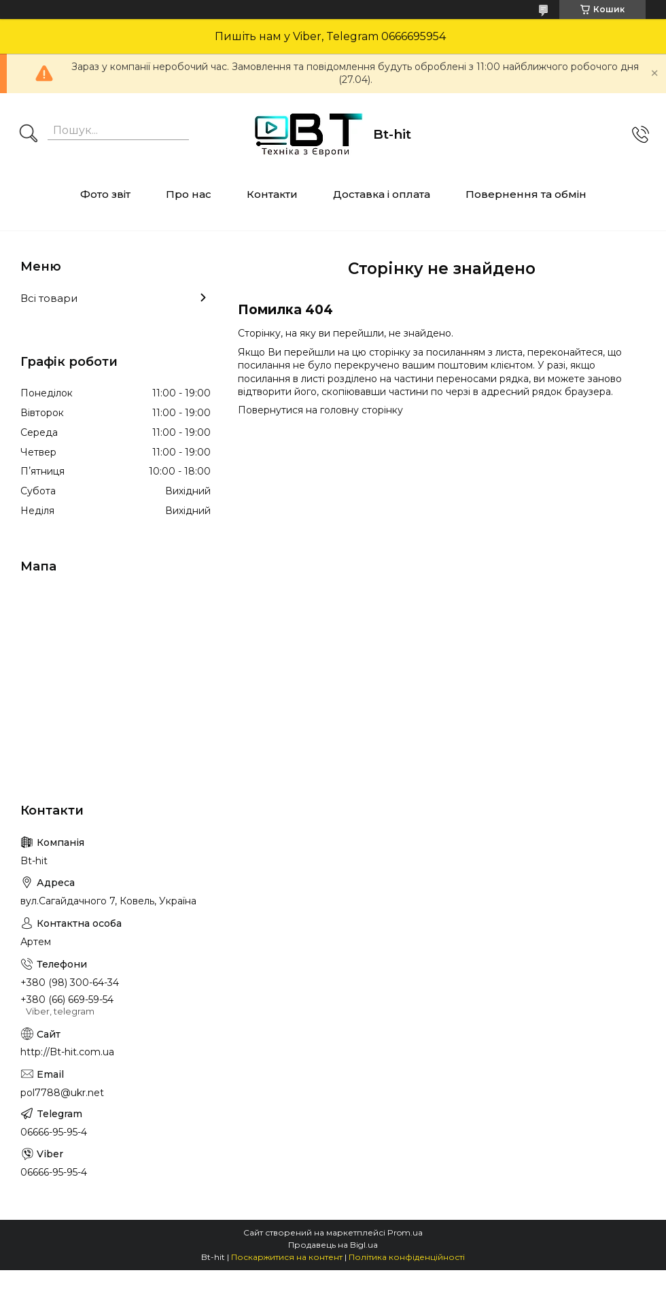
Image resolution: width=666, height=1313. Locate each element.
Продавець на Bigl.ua (333, 1245)
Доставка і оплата (381, 194)
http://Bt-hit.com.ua (67, 1052)
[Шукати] (28, 135)
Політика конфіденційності (407, 1257)
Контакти (272, 194)
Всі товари (48, 298)
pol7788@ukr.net (62, 1093)
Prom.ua (405, 1232)
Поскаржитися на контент (287, 1257)
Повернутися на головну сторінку (320, 410)
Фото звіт (105, 194)
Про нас (188, 194)
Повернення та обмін (526, 194)
